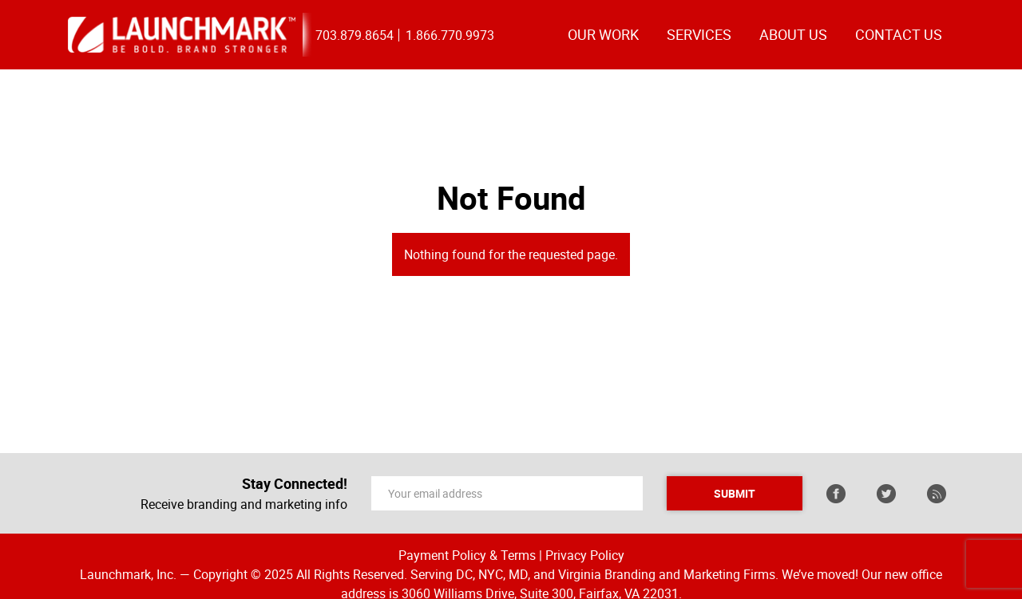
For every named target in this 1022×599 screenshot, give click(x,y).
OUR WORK (603, 34)
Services (699, 34)
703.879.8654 (354, 35)
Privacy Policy (584, 555)
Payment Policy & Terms (467, 555)
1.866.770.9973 (450, 35)
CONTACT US (898, 34)
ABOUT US (793, 34)
